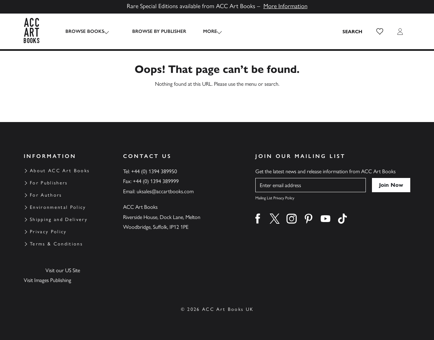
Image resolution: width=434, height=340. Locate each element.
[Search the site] (353, 31)
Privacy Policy (48, 232)
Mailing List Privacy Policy (274, 198)
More (204, 31)
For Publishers (49, 183)
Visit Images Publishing (47, 280)
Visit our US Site (62, 270)
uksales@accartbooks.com (165, 191)
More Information (285, 6)
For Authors (46, 195)
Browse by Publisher (153, 31)
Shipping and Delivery (58, 219)
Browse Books (84, 31)
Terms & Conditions (56, 244)
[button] (380, 31)
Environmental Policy (58, 207)
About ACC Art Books (60, 171)
